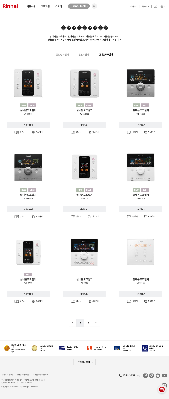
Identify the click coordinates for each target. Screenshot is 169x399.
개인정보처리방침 (23, 374)
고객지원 (45, 6)
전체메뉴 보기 (84, 362)
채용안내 (145, 6)
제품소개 (31, 6)
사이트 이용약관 (7, 374)
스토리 (58, 6)
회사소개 (133, 6)
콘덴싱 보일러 (62, 54)
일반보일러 (84, 54)
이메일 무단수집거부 (40, 374)
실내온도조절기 (106, 54)
